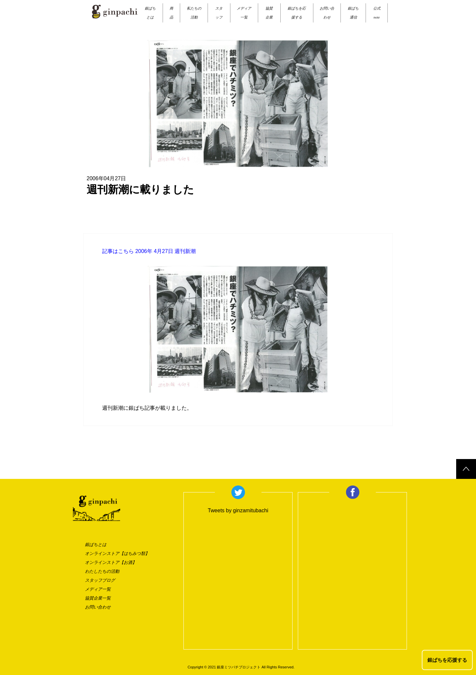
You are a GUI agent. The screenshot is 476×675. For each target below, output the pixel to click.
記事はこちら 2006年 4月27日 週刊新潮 (149, 251)
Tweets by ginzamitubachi (238, 510)
